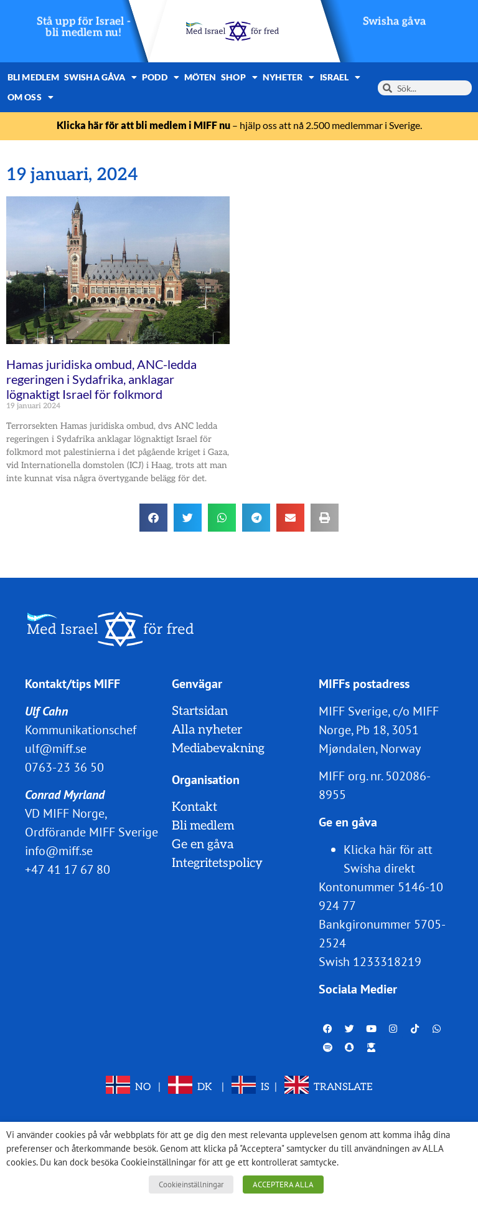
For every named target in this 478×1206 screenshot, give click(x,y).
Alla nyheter (207, 729)
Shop (239, 77)
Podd (160, 77)
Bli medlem (33, 77)
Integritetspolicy (217, 863)
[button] (153, 518)
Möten (200, 77)
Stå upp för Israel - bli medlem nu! (84, 27)
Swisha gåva (394, 21)
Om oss (30, 97)
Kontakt (194, 807)
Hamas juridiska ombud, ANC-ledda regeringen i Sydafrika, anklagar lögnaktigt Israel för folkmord (101, 379)
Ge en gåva (202, 844)
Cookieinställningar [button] (191, 1184)
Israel (340, 77)
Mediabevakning (218, 748)
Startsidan (200, 711)
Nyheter (289, 77)
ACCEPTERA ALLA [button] (283, 1184)
